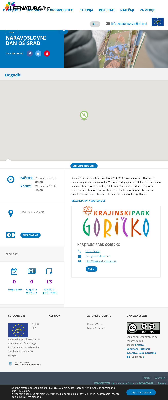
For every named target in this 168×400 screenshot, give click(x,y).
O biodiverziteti (60, 10)
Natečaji (127, 10)
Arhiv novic (160, 377)
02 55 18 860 (92, 251)
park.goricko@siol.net (97, 256)
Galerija (86, 10)
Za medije (147, 10)
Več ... (91, 268)
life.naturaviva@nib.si (129, 23)
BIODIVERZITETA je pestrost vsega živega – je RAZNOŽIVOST (123, 383)
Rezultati (106, 10)
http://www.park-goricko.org (101, 261)
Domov (146, 377)
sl (93, 24)
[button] (84, 116)
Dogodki (162, 383)
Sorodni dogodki (84, 165)
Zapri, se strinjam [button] (141, 392)
